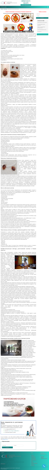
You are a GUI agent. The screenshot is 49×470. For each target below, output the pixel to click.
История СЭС (39, 31)
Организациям (33, 458)
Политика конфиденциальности (44, 458)
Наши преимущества (34, 463)
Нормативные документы (42, 34)
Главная (32, 455)
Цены (32, 460)
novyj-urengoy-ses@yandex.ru (26, 3)
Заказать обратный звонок (25, 4)
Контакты (32, 464)
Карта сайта (33, 465)
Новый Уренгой (3, 463)
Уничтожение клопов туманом (42, 22)
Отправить (7, 447)
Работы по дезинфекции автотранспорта (41, 27)
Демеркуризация (33, 459)
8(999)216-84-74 (25, 1)
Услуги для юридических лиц (42, 29)
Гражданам (33, 456)
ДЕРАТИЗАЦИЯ (33, 457)
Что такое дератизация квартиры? (41, 25)
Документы (42, 456)
